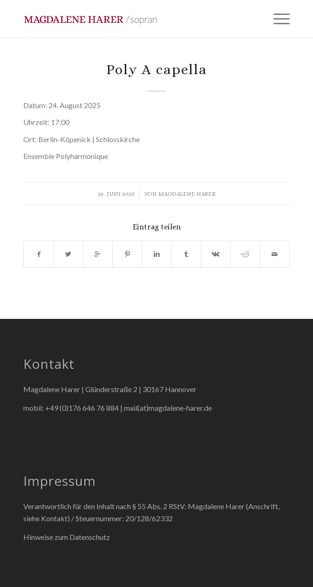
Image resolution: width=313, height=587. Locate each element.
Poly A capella (156, 69)
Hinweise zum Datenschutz (66, 536)
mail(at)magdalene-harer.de (168, 407)
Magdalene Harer (187, 193)
